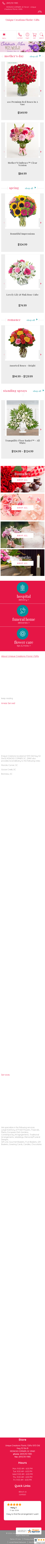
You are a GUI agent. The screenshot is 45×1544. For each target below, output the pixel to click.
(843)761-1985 (12, 3)
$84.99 (22, 173)
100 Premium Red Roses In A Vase (22, 103)
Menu (4, 38)
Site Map (32, 1542)
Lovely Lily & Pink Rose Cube (22, 294)
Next (41, 90)
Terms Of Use (15, 1539)
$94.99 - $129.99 (22, 376)
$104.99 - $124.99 (22, 451)
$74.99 (22, 305)
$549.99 (22, 112)
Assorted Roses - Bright (22, 365)
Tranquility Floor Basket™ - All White (22, 441)
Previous (3, 90)
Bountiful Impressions (22, 233)
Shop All (34, 56)
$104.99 (22, 244)
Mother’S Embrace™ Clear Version (22, 164)
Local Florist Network (17, 1542)
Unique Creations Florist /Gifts (22, 19)
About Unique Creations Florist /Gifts (20, 656)
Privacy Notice (29, 1539)
